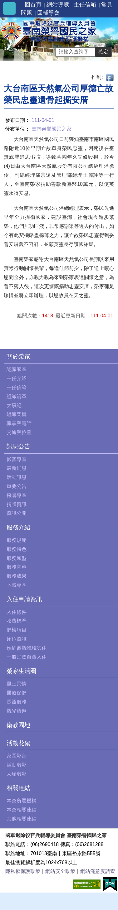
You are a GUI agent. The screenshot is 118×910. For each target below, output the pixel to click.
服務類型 (17, 558)
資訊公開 (17, 513)
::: (6, 355)
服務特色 (17, 549)
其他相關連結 (22, 818)
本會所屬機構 (22, 800)
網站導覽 (58, 5)
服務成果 (17, 576)
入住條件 (17, 612)
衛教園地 (18, 725)
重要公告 (17, 486)
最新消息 (17, 468)
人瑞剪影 (17, 774)
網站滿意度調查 (97, 871)
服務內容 (17, 567)
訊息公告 (18, 446)
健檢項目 (17, 630)
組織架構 (17, 414)
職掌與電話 (19, 423)
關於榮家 (18, 356)
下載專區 (17, 585)
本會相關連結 (22, 809)
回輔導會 (48, 13)
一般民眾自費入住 (27, 657)
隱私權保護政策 (22, 871)
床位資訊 (17, 639)
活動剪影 (17, 765)
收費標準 (17, 621)
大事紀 (14, 405)
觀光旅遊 (17, 711)
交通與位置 (19, 432)
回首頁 (33, 5)
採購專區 (17, 495)
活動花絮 (18, 743)
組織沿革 (17, 396)
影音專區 (17, 459)
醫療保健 (17, 693)
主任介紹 (17, 378)
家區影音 (17, 755)
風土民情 (17, 683)
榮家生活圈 (21, 671)
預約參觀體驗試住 (27, 648)
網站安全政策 (60, 871)
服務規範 (17, 540)
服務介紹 (18, 527)
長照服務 (17, 702)
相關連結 (18, 788)
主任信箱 (85, 5)
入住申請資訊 (24, 599)
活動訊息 (17, 477)
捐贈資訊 (17, 504)
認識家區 (17, 369)
